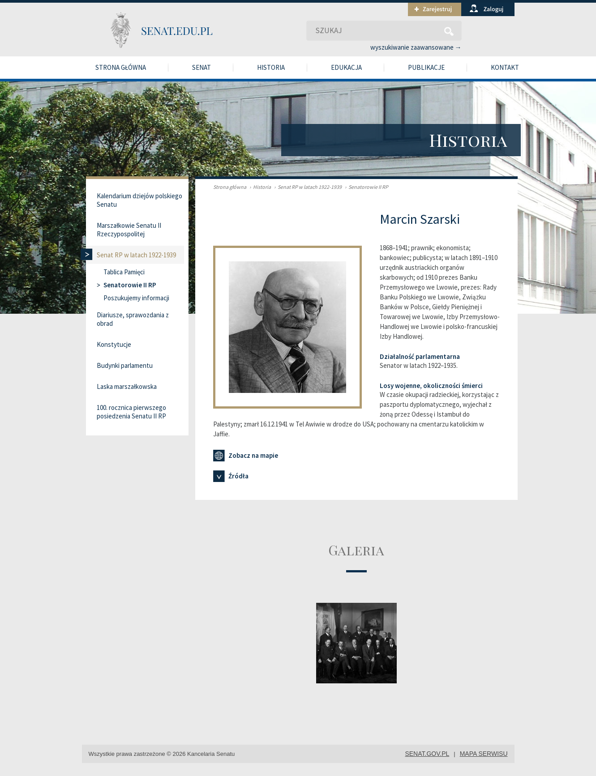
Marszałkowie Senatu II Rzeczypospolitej (129, 229)
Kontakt (505, 67)
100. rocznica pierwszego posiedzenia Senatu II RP (131, 411)
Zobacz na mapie (245, 455)
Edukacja (346, 67)
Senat (201, 67)
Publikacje (426, 67)
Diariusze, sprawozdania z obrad (133, 319)
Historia (271, 67)
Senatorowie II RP (365, 186)
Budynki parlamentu (125, 365)
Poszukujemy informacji (136, 298)
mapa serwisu (484, 753)
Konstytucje (114, 344)
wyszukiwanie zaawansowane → (416, 47)
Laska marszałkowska (127, 386)
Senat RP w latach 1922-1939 (307, 186)
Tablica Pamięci (124, 272)
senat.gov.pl (427, 753)
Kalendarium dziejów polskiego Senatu (139, 200)
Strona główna (120, 67)
